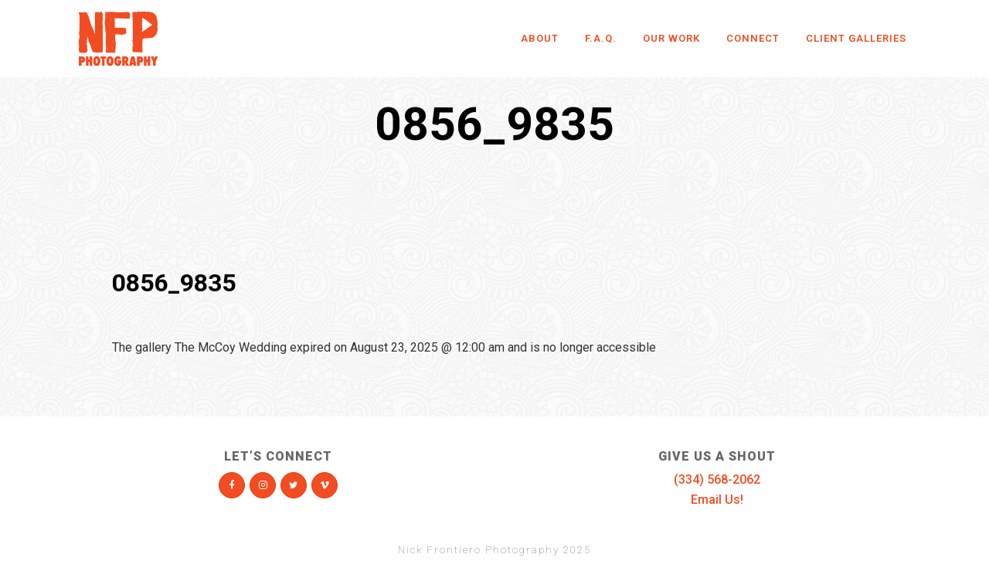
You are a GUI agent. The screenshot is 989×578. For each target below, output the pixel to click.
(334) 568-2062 (717, 479)
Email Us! (717, 499)
